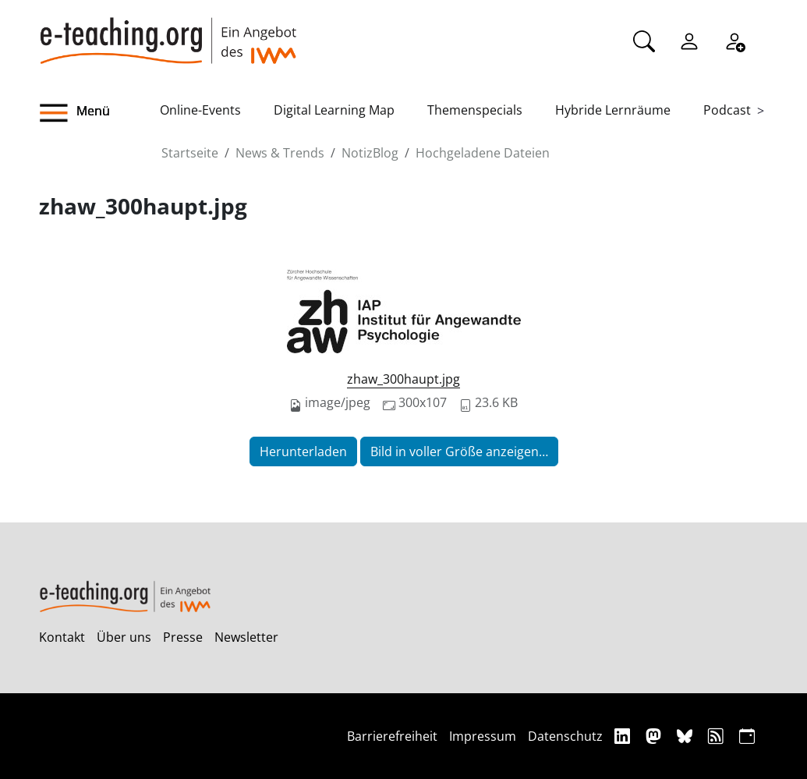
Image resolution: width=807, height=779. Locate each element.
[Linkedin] (624, 735)
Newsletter (246, 637)
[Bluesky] (686, 735)
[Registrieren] (734, 39)
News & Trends (279, 152)
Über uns (124, 637)
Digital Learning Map (334, 110)
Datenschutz (565, 736)
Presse (183, 637)
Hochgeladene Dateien (483, 152)
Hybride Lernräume (613, 110)
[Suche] (644, 39)
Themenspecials (474, 110)
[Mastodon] (655, 735)
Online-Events (200, 110)
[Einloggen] (689, 39)
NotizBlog (370, 152)
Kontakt (62, 637)
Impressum (482, 736)
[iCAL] (747, 735)
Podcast (727, 110)
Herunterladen (303, 451)
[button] (100, 113)
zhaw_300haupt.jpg (403, 379)
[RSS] (717, 735)
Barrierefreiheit (392, 736)
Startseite (189, 152)
